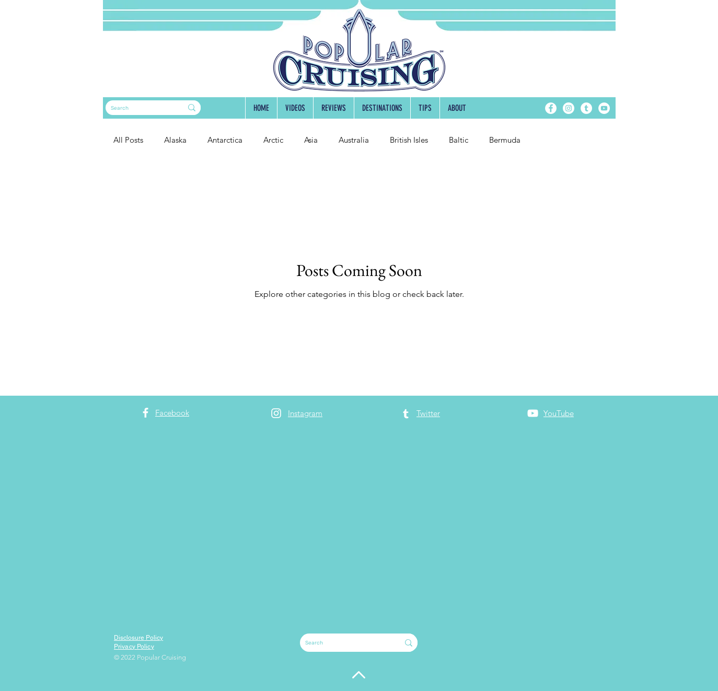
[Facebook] (551, 108)
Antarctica (224, 140)
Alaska (175, 140)
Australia (354, 140)
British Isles (409, 140)
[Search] (136, 108)
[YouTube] (604, 108)
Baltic (458, 140)
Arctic (273, 140)
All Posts (128, 140)
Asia (311, 140)
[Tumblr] (586, 108)
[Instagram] (568, 108)
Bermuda (504, 140)
